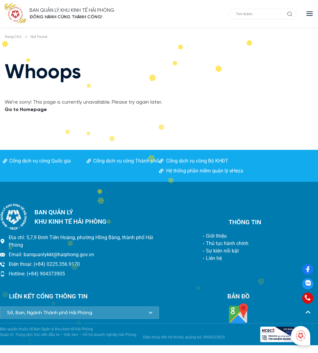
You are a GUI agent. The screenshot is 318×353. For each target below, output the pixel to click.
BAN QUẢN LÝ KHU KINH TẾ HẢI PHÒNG (72, 10)
